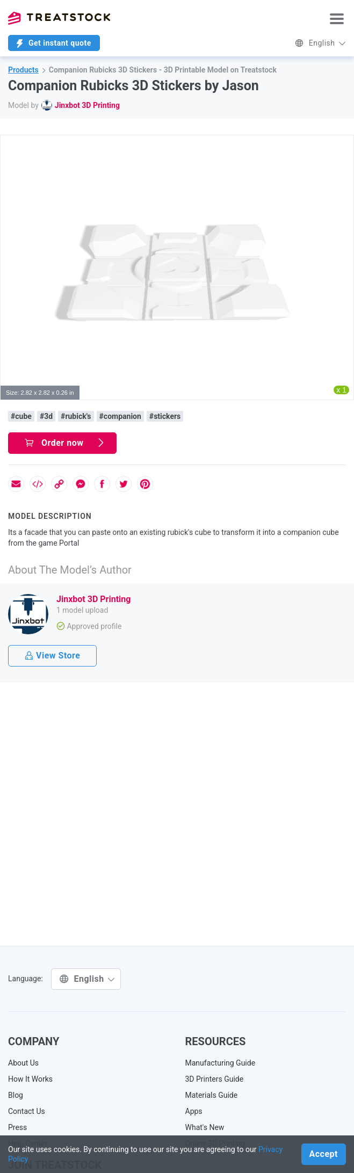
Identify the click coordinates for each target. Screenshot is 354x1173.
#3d (46, 416)
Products (23, 70)
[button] (343, 145)
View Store (52, 655)
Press (17, 1127)
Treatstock (59, 18)
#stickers (164, 416)
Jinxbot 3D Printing (87, 105)
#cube (21, 416)
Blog (15, 1095)
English (320, 43)
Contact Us (26, 1111)
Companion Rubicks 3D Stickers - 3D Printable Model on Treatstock (163, 70)
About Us (23, 1063)
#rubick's (76, 416)
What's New (205, 1127)
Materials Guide (211, 1095)
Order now (65, 443)
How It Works (30, 1079)
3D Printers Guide (214, 1079)
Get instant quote (54, 43)
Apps (194, 1111)
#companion (120, 416)
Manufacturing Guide (220, 1063)
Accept (323, 1154)
